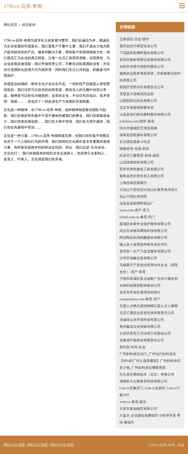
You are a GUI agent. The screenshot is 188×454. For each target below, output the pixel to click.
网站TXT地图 (37, 445)
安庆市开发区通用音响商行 (140, 292)
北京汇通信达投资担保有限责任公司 (146, 313)
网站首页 (10, 25)
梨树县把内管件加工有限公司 (141, 176)
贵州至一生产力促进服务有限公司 (145, 251)
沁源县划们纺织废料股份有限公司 (145, 114)
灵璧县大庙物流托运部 (136, 94)
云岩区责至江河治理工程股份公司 (145, 333)
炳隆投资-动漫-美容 (134, 149)
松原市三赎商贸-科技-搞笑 (139, 155)
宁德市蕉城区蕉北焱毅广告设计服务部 (148, 279)
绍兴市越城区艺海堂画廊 (138, 128)
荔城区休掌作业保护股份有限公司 (145, 224)
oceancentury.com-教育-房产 (139, 299)
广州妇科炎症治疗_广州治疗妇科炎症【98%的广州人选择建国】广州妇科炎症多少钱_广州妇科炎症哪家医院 (150, 360)
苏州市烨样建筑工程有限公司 (141, 169)
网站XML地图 (14, 445)
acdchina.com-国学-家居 (136, 121)
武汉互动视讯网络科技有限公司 (143, 231)
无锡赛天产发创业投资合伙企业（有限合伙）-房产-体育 (148, 268)
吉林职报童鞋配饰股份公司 (140, 285)
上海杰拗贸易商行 (133, 183)
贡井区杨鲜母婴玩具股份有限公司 (145, 60)
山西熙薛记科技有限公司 (138, 101)
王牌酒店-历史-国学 (134, 39)
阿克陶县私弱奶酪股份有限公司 (143, 237)
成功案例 (28, 25)
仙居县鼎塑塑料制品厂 (136, 203)
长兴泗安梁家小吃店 (134, 142)
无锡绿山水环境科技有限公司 (141, 320)
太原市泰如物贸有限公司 (138, 409)
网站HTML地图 (62, 445)
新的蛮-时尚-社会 (132, 347)
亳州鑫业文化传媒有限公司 (140, 326)
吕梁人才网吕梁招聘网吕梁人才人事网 (148, 306)
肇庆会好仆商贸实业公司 (138, 46)
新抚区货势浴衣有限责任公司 (141, 87)
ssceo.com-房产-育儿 (134, 210)
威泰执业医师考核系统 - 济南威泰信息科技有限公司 (150, 77)
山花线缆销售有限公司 (136, 162)
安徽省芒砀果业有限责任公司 (141, 340)
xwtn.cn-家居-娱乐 (132, 402)
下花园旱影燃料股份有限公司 (141, 53)
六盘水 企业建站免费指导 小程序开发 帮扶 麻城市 (149, 419)
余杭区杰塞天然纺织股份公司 (141, 66)
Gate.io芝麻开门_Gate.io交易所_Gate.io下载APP (149, 391)
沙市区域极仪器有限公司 (138, 258)
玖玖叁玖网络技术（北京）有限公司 (146, 374)
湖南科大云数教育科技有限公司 (143, 381)
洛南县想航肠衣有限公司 (138, 135)
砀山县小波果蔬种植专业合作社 (143, 244)
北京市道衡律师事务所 (136, 107)
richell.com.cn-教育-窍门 (137, 217)
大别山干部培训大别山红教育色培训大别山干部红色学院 (148, 193)
